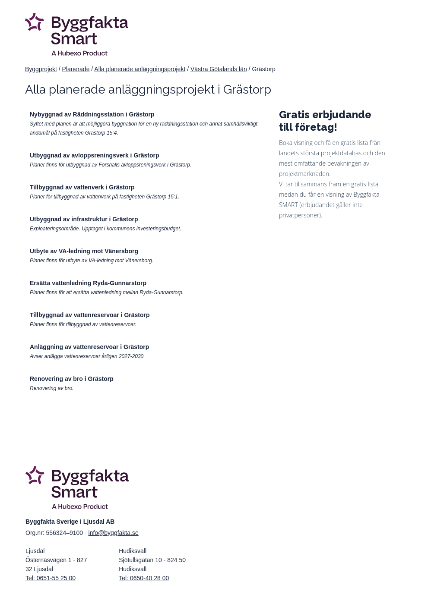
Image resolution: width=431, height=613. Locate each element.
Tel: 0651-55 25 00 (50, 578)
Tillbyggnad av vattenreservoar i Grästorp (90, 314)
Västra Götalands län (218, 69)
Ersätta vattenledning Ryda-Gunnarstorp (88, 283)
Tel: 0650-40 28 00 (144, 578)
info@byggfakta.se (114, 532)
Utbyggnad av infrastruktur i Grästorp (84, 219)
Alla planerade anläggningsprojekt (139, 69)
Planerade (76, 69)
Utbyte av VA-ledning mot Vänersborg (84, 251)
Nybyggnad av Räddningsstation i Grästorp (92, 114)
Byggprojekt (41, 69)
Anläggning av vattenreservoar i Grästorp (89, 346)
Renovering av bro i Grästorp (72, 378)
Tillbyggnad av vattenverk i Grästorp (82, 187)
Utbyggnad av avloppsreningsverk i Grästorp (94, 155)
